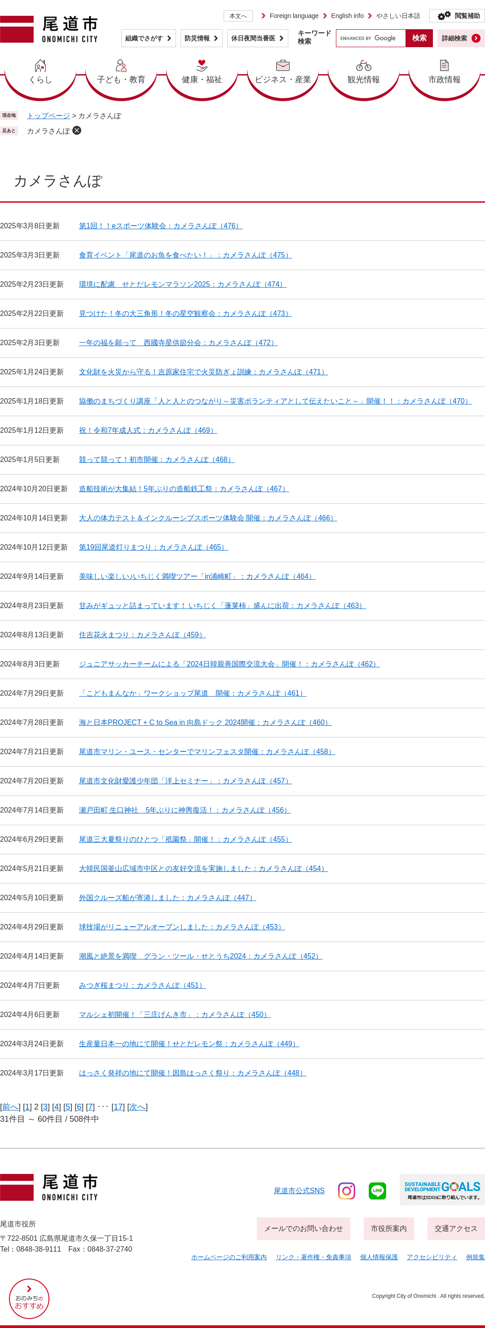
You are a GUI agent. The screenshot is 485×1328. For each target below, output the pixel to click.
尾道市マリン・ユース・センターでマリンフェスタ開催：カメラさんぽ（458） (207, 751)
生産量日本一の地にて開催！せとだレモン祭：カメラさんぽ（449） (189, 1044)
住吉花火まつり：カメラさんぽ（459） (142, 635)
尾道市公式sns (299, 1191)
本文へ (238, 16)
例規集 (475, 1257)
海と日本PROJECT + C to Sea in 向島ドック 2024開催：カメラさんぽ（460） (205, 722)
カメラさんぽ (48, 131)
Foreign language (294, 15)
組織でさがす (144, 38)
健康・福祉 (202, 79)
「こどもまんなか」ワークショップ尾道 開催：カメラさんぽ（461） (193, 693)
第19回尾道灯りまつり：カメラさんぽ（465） (154, 547)
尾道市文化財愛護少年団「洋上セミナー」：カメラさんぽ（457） (185, 781)
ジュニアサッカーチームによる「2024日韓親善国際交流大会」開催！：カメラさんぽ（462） (229, 664)
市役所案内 (389, 1228)
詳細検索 (454, 38)
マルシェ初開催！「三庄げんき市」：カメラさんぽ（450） (175, 1014)
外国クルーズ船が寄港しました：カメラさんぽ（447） (167, 898)
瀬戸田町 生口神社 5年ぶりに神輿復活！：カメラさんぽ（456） (185, 810)
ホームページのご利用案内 (229, 1257)
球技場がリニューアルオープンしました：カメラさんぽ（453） (182, 927)
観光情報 (364, 79)
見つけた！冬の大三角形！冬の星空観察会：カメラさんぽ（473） (185, 313)
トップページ (48, 116)
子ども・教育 (121, 79)
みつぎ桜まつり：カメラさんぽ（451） (142, 985)
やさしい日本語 (398, 15)
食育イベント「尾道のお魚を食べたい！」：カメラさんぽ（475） (185, 255)
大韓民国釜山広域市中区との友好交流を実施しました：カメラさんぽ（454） (203, 868)
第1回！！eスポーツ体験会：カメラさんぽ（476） (161, 226)
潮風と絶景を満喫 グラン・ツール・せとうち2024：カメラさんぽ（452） (200, 956)
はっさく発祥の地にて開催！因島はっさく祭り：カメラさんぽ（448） (193, 1073)
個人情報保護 (379, 1257)
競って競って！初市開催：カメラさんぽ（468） (157, 459)
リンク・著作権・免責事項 (313, 1257)
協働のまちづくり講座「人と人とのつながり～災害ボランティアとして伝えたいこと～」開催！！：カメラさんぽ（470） (275, 401)
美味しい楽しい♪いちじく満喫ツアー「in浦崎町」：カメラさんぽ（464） (197, 576)
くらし (40, 79)
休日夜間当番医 (253, 38)
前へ (10, 1106)
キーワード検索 (314, 37)
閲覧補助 (467, 15)
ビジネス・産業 (283, 79)
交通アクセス (456, 1228)
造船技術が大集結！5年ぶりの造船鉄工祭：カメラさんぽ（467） (184, 489)
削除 (76, 130)
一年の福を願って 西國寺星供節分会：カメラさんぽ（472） (178, 342)
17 (118, 1106)
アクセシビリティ (432, 1257)
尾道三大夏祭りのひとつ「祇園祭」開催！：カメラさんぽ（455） (185, 839)
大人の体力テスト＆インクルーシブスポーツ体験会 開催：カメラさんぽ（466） (208, 518)
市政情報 (444, 79)
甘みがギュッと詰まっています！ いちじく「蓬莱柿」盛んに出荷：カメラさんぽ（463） (222, 605)
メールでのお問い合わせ (303, 1228)
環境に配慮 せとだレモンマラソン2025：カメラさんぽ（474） (183, 284)
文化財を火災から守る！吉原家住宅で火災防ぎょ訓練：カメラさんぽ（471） (203, 372)
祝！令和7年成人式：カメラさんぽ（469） (148, 430)
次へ (137, 1106)
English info (347, 15)
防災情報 (197, 38)
